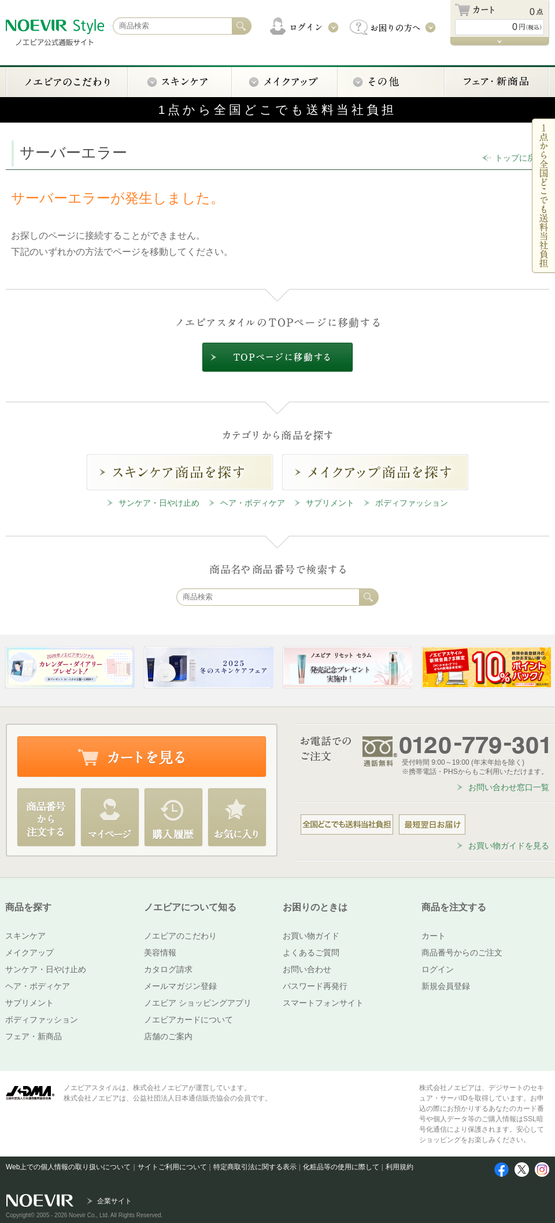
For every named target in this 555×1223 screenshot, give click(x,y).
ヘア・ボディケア (252, 503)
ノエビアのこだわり (180, 935)
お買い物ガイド (311, 935)
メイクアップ (29, 952)
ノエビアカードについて (188, 1019)
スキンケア (25, 935)
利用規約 (399, 1167)
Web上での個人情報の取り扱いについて (68, 1167)
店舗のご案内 (168, 1036)
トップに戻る (519, 157)
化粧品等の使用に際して (341, 1167)
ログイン (437, 969)
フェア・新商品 (33, 1036)
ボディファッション (411, 503)
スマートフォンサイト (323, 1002)
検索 (369, 597)
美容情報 (160, 952)
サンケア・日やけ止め (159, 503)
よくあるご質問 (311, 952)
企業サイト (114, 1201)
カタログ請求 (168, 969)
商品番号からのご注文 (461, 952)
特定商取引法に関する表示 (255, 1167)
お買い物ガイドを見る (508, 845)
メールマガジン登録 (180, 986)
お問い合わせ (307, 969)
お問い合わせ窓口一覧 (508, 787)
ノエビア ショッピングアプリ (197, 1002)
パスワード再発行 (315, 986)
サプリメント (330, 503)
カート (433, 935)
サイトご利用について (172, 1167)
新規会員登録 (445, 986)
